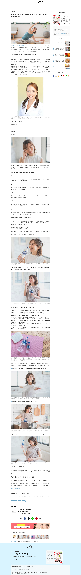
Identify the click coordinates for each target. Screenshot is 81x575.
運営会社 (45, 571)
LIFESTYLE (55, 6)
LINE (32, 518)
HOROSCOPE (62, 6)
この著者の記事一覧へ (26, 513)
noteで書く (40, 518)
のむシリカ (23, 501)
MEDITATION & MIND (21, 6)
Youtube (63, 76)
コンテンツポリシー (40, 571)
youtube (37, 548)
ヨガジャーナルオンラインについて (53, 571)
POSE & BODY (12, 6)
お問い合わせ (14, 571)
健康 (19, 501)
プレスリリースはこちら (21, 571)
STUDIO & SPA (69, 6)
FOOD (40, 6)
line (66, 76)
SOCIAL (29, 6)
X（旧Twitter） (29, 548)
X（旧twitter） (29, 518)
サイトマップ (62, 571)
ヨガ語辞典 (67, 571)
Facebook (25, 518)
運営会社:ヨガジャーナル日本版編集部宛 (61, 33)
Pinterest (36, 518)
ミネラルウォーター (14, 501)
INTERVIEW (34, 6)
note (61, 76)
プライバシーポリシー (32, 571)
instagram (58, 76)
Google (68, 76)
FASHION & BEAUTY (47, 6)
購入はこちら (66, 23)
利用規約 (27, 571)
